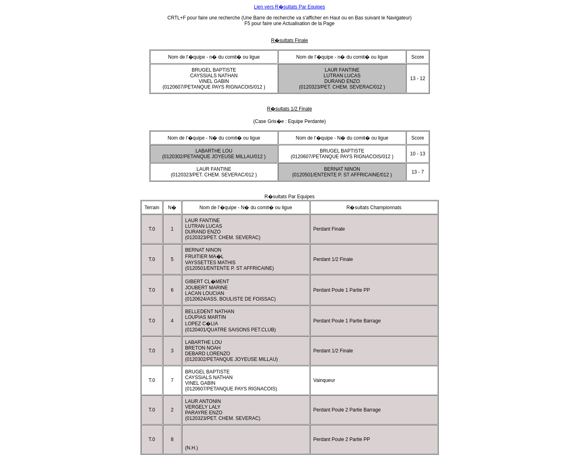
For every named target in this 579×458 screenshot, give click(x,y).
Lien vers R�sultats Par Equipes (289, 7)
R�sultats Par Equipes (289, 196)
